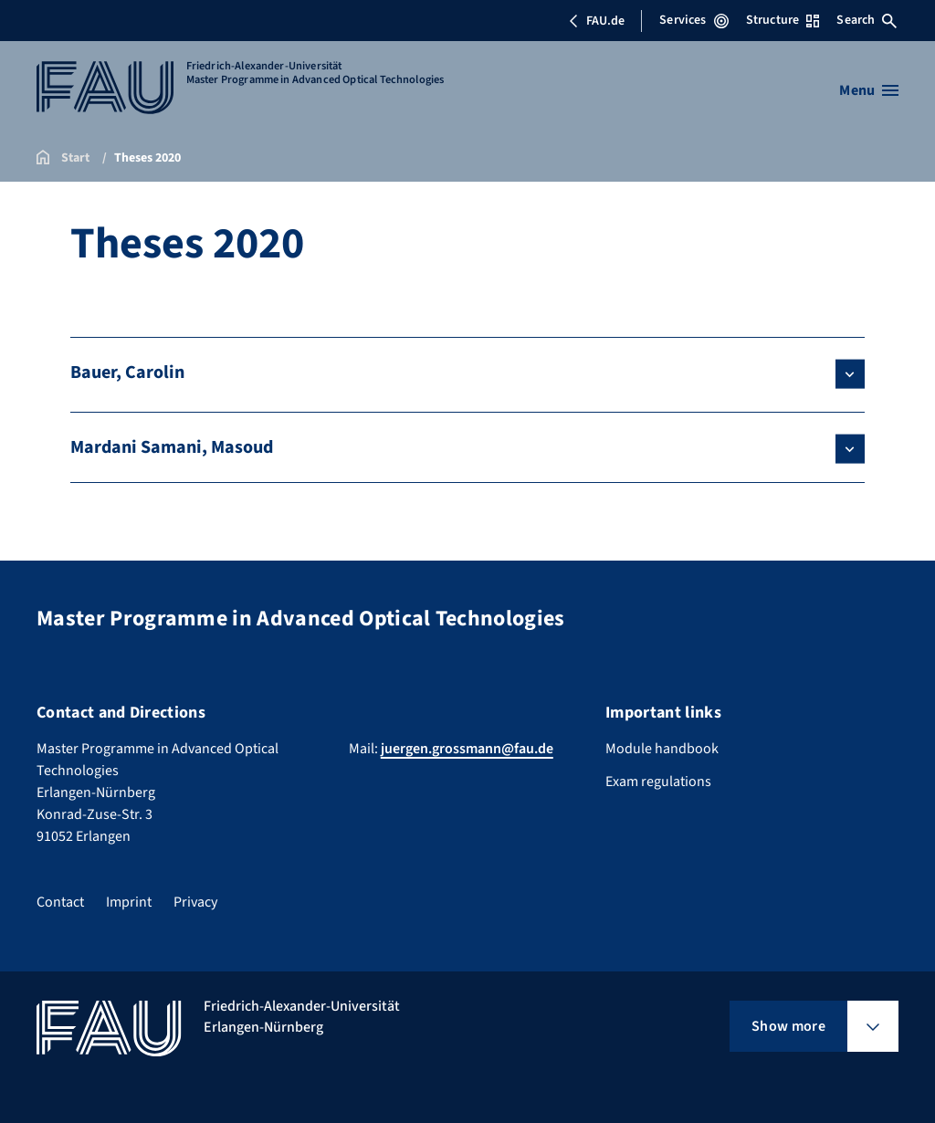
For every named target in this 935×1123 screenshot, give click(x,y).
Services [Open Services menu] (693, 20)
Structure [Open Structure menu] (782, 20)
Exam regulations (658, 781)
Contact (60, 902)
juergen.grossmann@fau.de (467, 749)
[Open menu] (868, 90)
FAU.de (596, 21)
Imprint (129, 902)
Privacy (195, 902)
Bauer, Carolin (127, 372)
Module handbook (662, 749)
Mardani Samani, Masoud (171, 447)
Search (866, 20)
